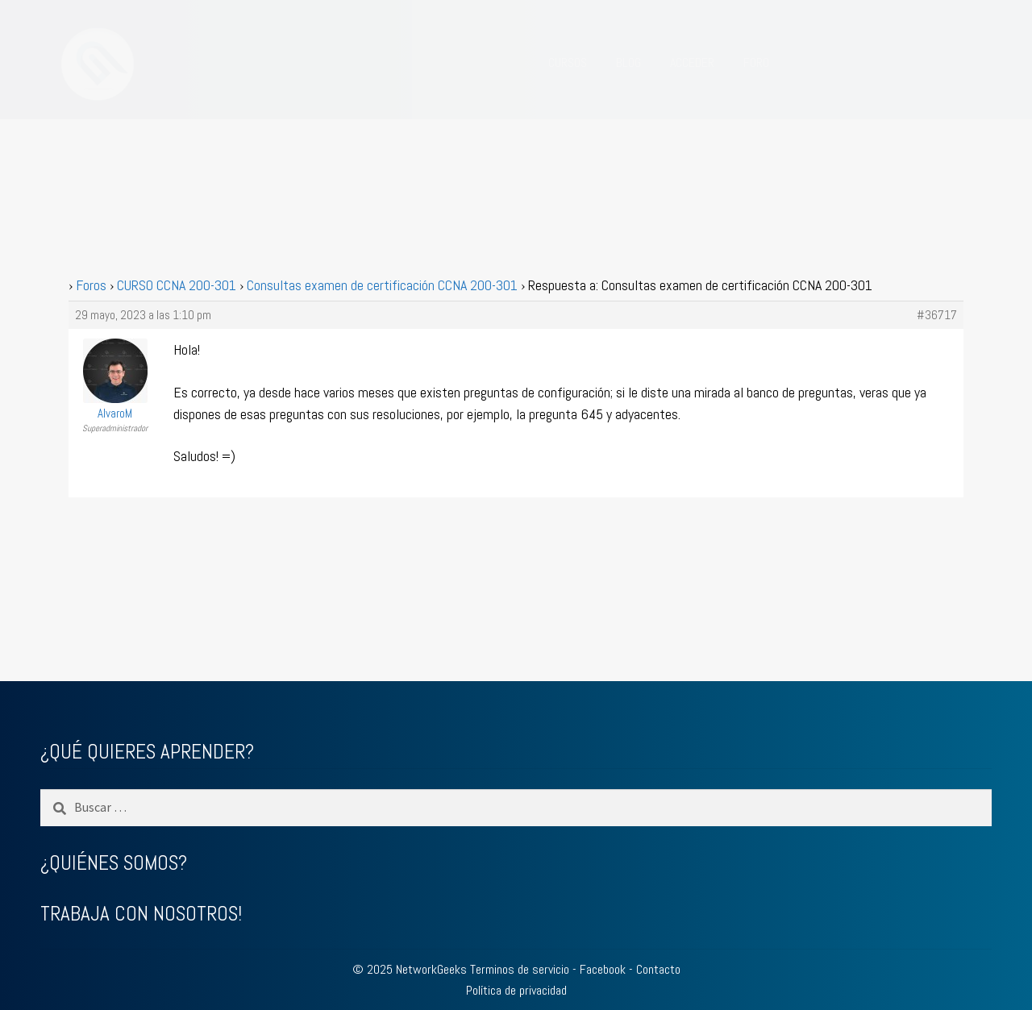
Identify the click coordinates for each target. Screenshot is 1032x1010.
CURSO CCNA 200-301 (176, 285)
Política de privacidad (516, 990)
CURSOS (567, 62)
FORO (756, 62)
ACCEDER (692, 62)
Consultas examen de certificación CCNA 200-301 (382, 285)
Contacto (658, 969)
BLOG (628, 62)
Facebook (603, 969)
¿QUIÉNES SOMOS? (113, 862)
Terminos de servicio (519, 969)
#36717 (937, 315)
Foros (91, 285)
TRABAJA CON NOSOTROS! (141, 913)
